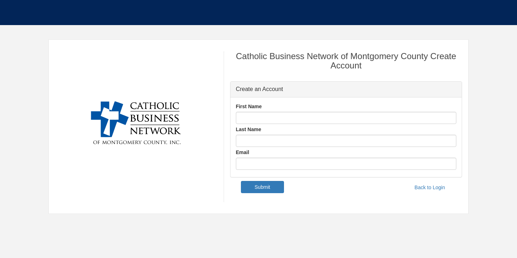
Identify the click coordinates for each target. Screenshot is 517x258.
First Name (249, 106)
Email (242, 152)
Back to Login (430, 187)
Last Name (248, 129)
